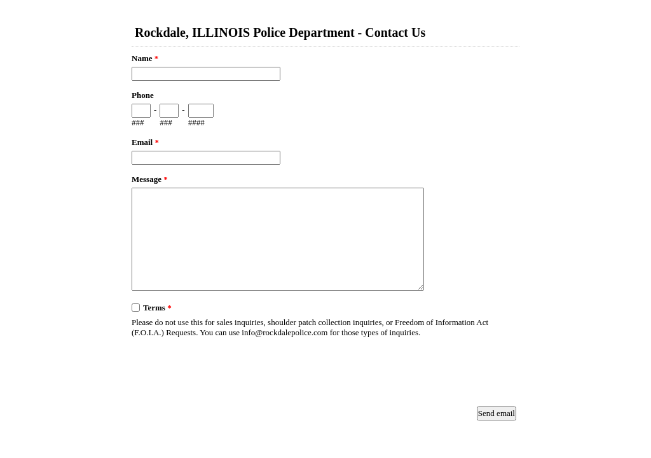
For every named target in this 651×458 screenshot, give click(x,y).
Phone (143, 95)
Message (150, 179)
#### (196, 122)
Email (145, 142)
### (138, 122)
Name (145, 58)
